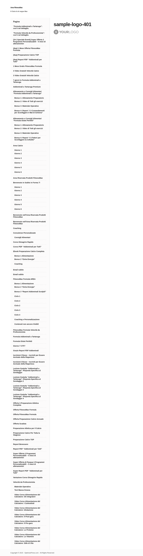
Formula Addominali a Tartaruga (26, 337)
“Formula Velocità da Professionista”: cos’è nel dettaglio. (29, 34)
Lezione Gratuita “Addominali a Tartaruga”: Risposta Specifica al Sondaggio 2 (27, 379)
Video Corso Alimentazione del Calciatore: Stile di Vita (27, 542)
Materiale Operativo (22, 487)
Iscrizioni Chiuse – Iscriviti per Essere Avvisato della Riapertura (29, 356)
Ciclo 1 (17, 296)
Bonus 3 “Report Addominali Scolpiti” (30, 292)
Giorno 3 (18, 158)
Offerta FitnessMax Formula (24, 410)
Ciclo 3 (17, 310)
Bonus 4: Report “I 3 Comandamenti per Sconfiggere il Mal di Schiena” (29, 112)
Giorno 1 (18, 150)
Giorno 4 (18, 163)
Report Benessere (20, 444)
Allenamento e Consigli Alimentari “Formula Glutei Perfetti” (27, 120)
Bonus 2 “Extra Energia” (24, 259)
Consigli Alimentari (22, 237)
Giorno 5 (18, 167)
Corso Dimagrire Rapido (23, 242)
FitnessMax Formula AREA (24, 279)
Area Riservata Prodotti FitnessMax (28, 178)
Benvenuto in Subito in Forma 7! (26, 183)
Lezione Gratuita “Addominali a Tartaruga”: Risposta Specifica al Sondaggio (27, 370)
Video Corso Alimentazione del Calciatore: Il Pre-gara (27, 522)
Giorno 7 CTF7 (19, 346)
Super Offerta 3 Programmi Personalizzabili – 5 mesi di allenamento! (24, 456)
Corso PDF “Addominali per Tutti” (27, 247)
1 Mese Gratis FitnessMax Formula (27, 66)
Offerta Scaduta (19, 424)
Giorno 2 (18, 154)
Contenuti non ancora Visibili (26, 324)
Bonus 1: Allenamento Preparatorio (29, 98)
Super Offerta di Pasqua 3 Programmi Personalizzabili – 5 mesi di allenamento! (28, 464)
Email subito (18, 270)
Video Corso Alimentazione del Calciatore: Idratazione (27, 509)
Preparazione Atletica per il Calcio (27, 428)
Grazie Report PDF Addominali (26, 351)
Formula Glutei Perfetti (22, 341)
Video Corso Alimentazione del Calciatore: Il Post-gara (27, 516)
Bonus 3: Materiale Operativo (26, 106)
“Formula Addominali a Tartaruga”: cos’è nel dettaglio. (27, 27)
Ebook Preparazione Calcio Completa (28, 251)
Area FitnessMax (16, 8)
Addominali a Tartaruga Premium (27, 87)
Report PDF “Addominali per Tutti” (27, 449)
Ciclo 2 (17, 301)
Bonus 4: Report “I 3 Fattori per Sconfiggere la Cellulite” (27, 139)
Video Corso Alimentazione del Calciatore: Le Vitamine (27, 536)
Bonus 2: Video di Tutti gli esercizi (28, 101)
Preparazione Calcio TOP (23, 440)
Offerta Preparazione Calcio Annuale (28, 419)
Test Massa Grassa (22, 490)
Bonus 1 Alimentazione (24, 256)
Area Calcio (18, 146)
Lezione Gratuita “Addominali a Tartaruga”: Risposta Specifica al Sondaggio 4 (27, 396)
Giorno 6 (18, 172)
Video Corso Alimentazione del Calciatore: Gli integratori (27, 496)
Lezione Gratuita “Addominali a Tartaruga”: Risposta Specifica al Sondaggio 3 (27, 388)
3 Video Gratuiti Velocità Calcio (26, 71)
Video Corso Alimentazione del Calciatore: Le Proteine (27, 529)
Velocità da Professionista (24, 482)
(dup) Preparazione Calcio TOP (26, 55)
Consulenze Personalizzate (24, 233)
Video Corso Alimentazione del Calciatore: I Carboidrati (27, 502)
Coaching (17, 228)
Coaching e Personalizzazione (26, 319)
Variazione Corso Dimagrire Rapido (27, 477)
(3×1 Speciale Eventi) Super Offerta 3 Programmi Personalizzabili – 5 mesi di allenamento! (29, 42)
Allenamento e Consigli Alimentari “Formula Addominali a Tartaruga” (27, 92)
